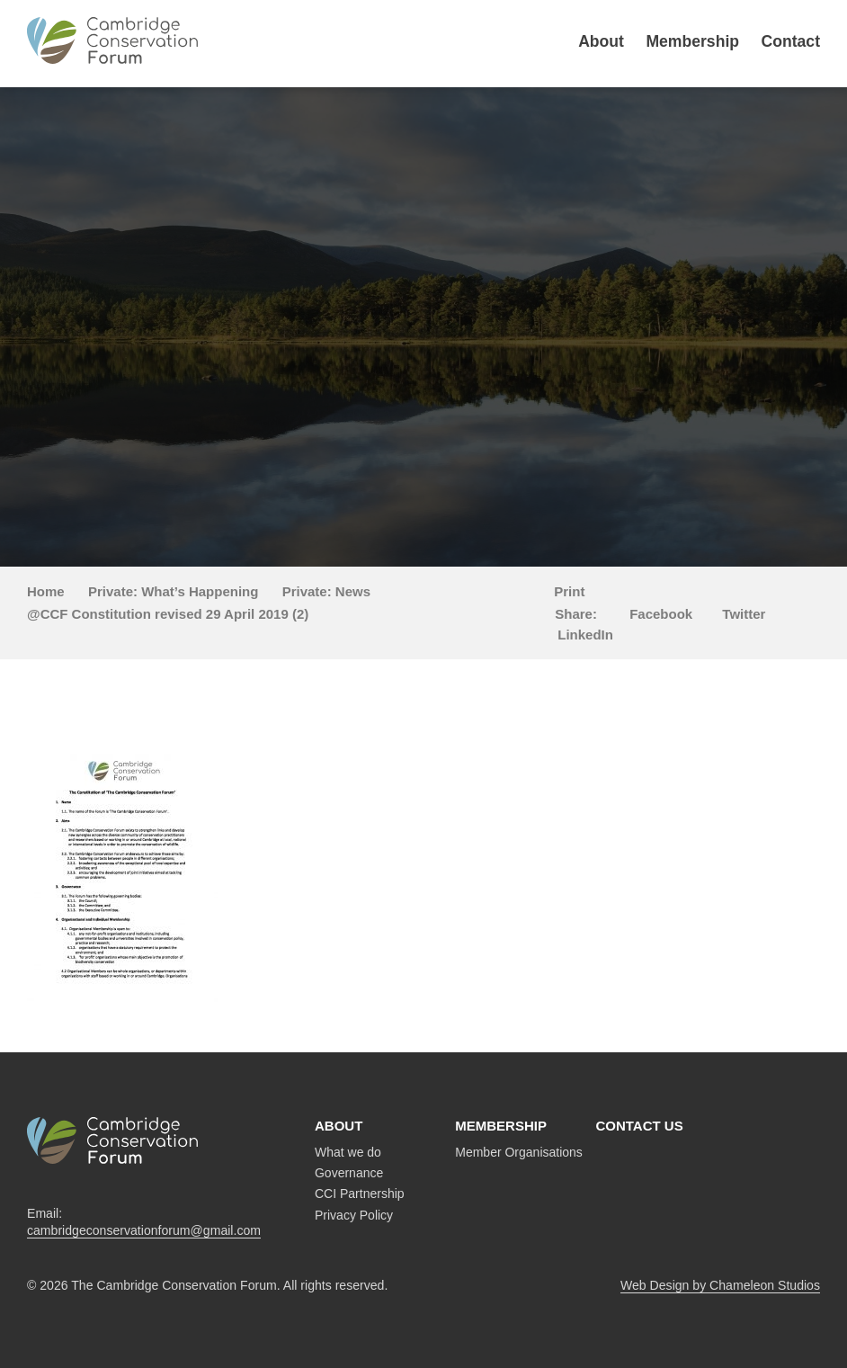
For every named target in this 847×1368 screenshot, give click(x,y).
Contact (791, 41)
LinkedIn (585, 634)
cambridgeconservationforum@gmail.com (144, 1230)
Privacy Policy (354, 1215)
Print (569, 591)
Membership (692, 41)
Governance (349, 1173)
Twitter (743, 613)
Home (46, 591)
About (601, 41)
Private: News (326, 591)
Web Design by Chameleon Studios (720, 1285)
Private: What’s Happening (173, 591)
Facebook (660, 613)
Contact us (638, 1125)
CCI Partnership (360, 1193)
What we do (348, 1152)
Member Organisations (519, 1152)
